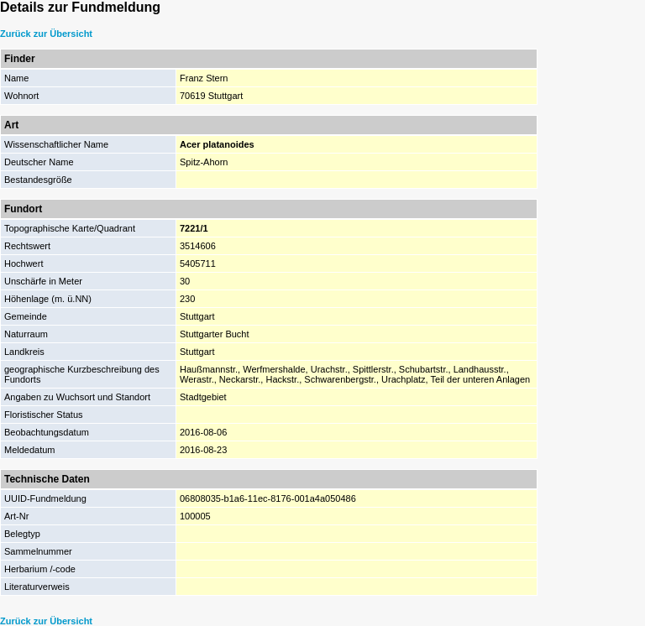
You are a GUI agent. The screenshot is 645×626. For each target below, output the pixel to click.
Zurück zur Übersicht (46, 34)
